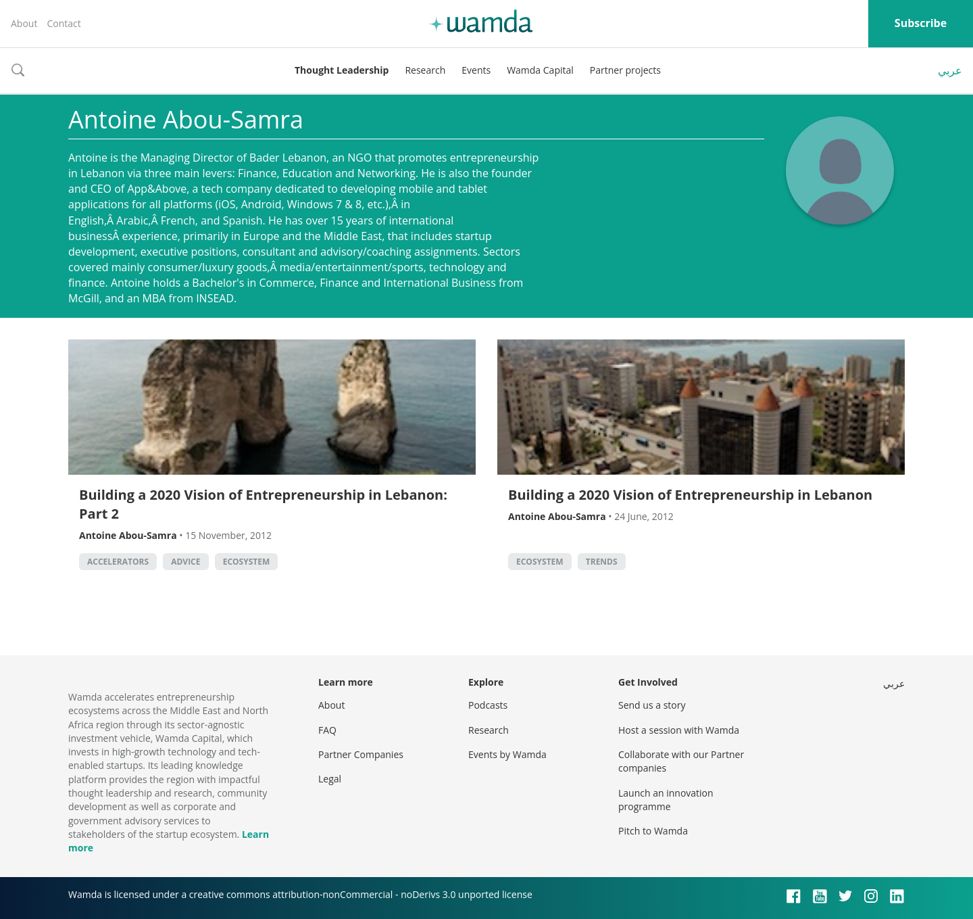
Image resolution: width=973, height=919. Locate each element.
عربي (950, 70)
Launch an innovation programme (666, 799)
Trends (602, 561)
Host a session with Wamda (678, 730)
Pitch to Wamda (653, 830)
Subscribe (921, 23)
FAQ (327, 730)
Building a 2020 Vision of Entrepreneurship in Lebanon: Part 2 (263, 504)
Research (425, 70)
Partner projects (625, 70)
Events (476, 70)
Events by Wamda (507, 754)
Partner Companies (360, 754)
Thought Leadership (342, 70)
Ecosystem (246, 561)
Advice (185, 561)
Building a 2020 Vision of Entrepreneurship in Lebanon (690, 495)
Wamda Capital (540, 70)
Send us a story (651, 705)
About (24, 23)
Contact (63, 23)
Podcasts (487, 705)
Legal (329, 778)
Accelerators (118, 561)
